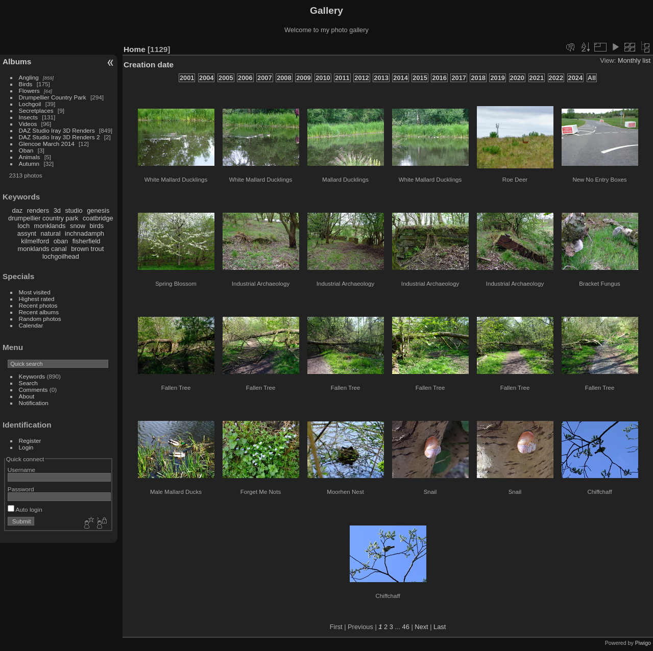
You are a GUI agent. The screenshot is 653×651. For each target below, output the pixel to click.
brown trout (87, 249)
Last (439, 627)
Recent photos (38, 305)
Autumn (29, 163)
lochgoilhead (60, 256)
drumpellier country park (43, 218)
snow (77, 226)
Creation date (149, 64)
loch (24, 226)
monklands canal (42, 249)
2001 (187, 78)
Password (21, 489)
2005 (226, 78)
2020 (517, 78)
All (592, 78)
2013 (381, 78)
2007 (264, 78)
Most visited (35, 292)
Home (135, 49)
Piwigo (643, 643)
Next (421, 627)
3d (57, 210)
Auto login (25, 509)
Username (21, 469)
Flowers (29, 90)
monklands (50, 226)
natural (50, 233)
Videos (28, 123)
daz (17, 210)
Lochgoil (30, 104)
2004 (206, 78)
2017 (458, 78)
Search (28, 383)
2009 (303, 78)
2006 (245, 78)
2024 (575, 78)
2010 (323, 78)
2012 (361, 78)
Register (30, 440)
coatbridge (98, 218)
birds (96, 226)
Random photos (40, 318)
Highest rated (37, 298)
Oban (26, 150)
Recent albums (39, 312)
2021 (536, 78)
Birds (26, 84)
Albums (17, 61)
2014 (400, 78)
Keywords (32, 376)
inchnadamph (84, 233)
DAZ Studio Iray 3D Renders (57, 130)
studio (73, 210)
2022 (556, 78)
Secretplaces (36, 110)
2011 (342, 78)
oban (61, 241)
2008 (284, 78)
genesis (98, 210)
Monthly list (634, 60)
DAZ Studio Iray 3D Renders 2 (59, 137)
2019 (497, 78)
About (27, 396)
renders (38, 210)
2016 (439, 78)
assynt (26, 233)
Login (26, 447)
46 (405, 627)
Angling (29, 77)
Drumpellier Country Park (52, 97)
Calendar (31, 325)
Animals (29, 157)
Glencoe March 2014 (47, 143)
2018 (478, 78)
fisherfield (86, 241)
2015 (420, 78)
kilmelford (35, 241)
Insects (28, 117)
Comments (33, 389)
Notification (34, 402)
